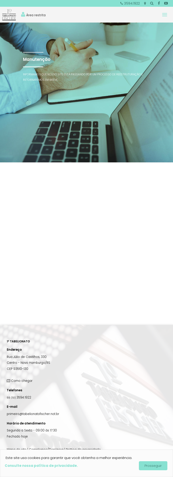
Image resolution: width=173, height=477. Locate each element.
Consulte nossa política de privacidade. (41, 465)
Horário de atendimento (26, 423)
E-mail (12, 407)
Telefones (14, 390)
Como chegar (20, 381)
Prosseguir (153, 465)
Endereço (14, 350)
